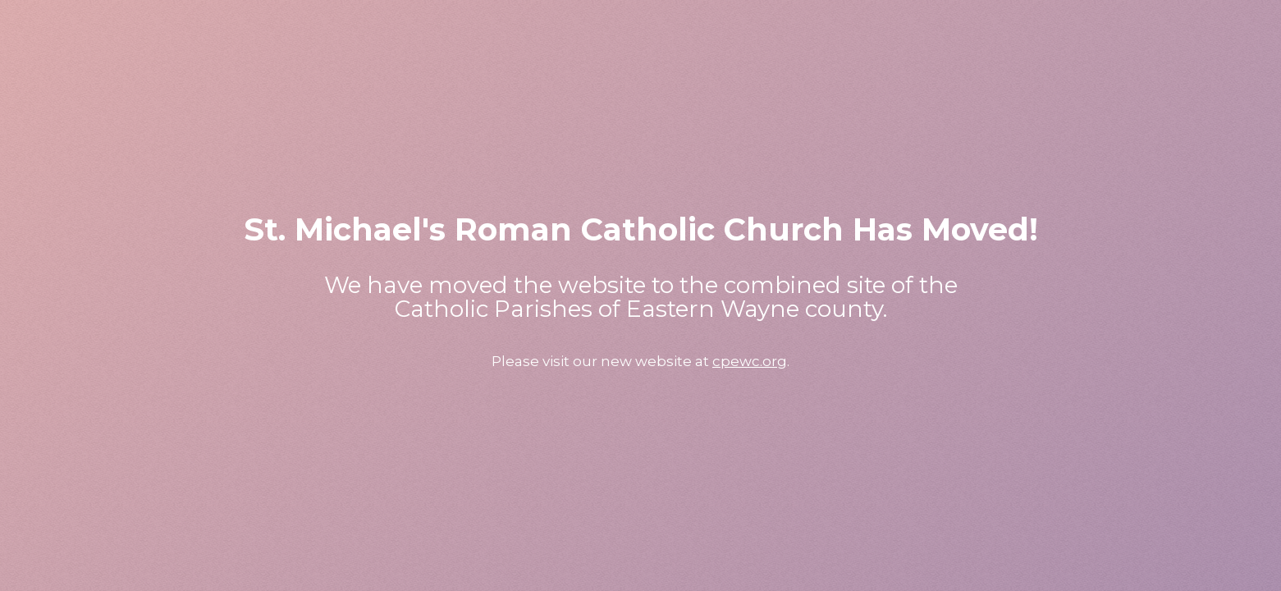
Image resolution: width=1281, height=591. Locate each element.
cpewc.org (749, 361)
